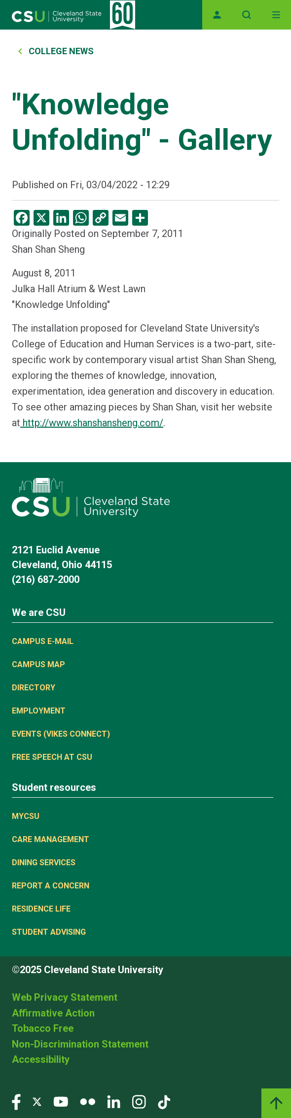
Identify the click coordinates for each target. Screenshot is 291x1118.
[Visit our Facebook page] (16, 1101)
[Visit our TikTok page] (164, 1101)
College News (61, 51)
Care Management (50, 839)
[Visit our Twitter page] (37, 1101)
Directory (33, 687)
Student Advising (49, 932)
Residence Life (41, 909)
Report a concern (50, 885)
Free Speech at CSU (52, 757)
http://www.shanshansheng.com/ (91, 423)
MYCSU (25, 816)
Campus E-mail (42, 641)
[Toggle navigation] (276, 15)
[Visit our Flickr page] (87, 1101)
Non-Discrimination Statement (80, 1044)
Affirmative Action (53, 1013)
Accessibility (41, 1059)
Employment (39, 710)
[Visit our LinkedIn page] (113, 1101)
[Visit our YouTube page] (60, 1101)
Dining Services (43, 862)
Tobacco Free (42, 1028)
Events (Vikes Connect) (61, 734)
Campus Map (38, 664)
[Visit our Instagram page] (139, 1101)
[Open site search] (246, 15)
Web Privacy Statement (64, 997)
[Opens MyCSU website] (217, 15)
